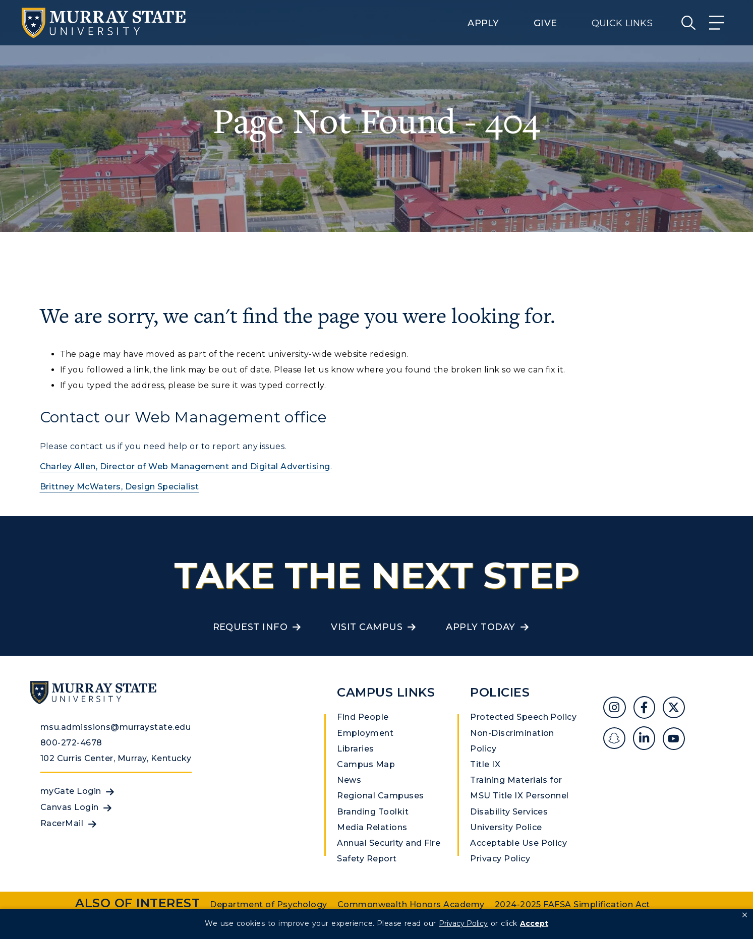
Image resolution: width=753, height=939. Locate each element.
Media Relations (372, 827)
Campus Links (386, 692)
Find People (362, 717)
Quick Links (622, 23)
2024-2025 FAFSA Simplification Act (572, 904)
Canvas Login (69, 807)
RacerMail (61, 823)
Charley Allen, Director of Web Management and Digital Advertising (185, 466)
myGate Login (70, 791)
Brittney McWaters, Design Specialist (119, 486)
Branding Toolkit (373, 812)
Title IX (485, 764)
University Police (506, 827)
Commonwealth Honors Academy (411, 904)
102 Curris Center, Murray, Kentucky (116, 758)
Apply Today (480, 627)
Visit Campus (366, 627)
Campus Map (366, 764)
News (349, 780)
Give (545, 23)
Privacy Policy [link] (463, 923)
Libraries (355, 749)
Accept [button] (534, 923)
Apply (483, 23)
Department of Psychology (268, 904)
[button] (744, 915)
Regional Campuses (380, 795)
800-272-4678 (71, 742)
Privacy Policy (500, 858)
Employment (365, 733)
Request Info (250, 627)
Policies (500, 692)
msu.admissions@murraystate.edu (115, 727)
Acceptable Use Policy (518, 843)
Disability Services (509, 812)
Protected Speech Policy (523, 717)
